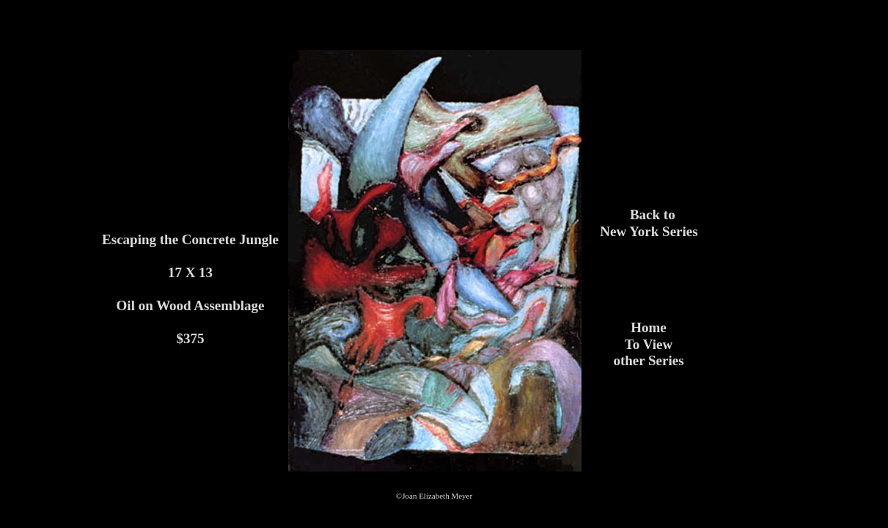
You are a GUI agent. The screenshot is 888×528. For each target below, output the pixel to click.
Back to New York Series (648, 223)
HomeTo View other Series (648, 344)
